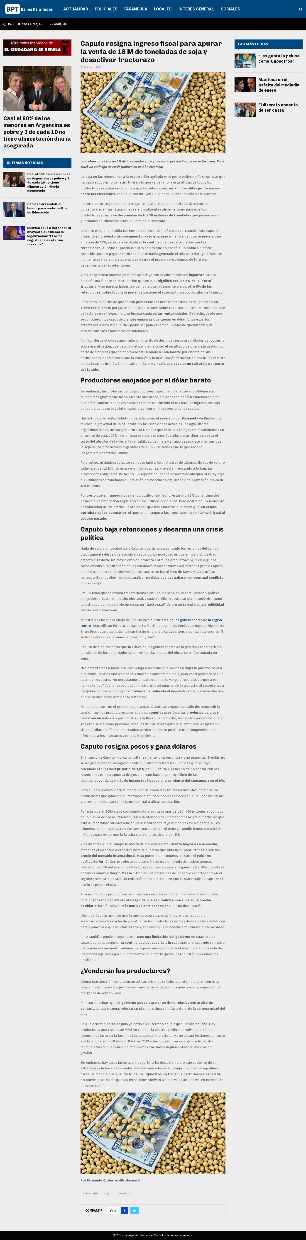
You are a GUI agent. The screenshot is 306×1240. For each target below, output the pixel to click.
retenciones (90, 1193)
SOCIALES (230, 9)
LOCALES (163, 9)
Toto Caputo (123, 1193)
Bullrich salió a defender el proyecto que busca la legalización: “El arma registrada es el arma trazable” (49, 236)
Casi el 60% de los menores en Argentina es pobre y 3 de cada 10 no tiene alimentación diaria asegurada (37, 132)
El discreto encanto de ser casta (278, 108)
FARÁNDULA (135, 9)
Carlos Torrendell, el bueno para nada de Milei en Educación (47, 208)
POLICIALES (106, 9)
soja (106, 1193)
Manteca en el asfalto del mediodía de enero (279, 85)
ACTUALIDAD (75, 9)
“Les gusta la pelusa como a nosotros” (279, 59)
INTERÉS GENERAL (196, 9)
